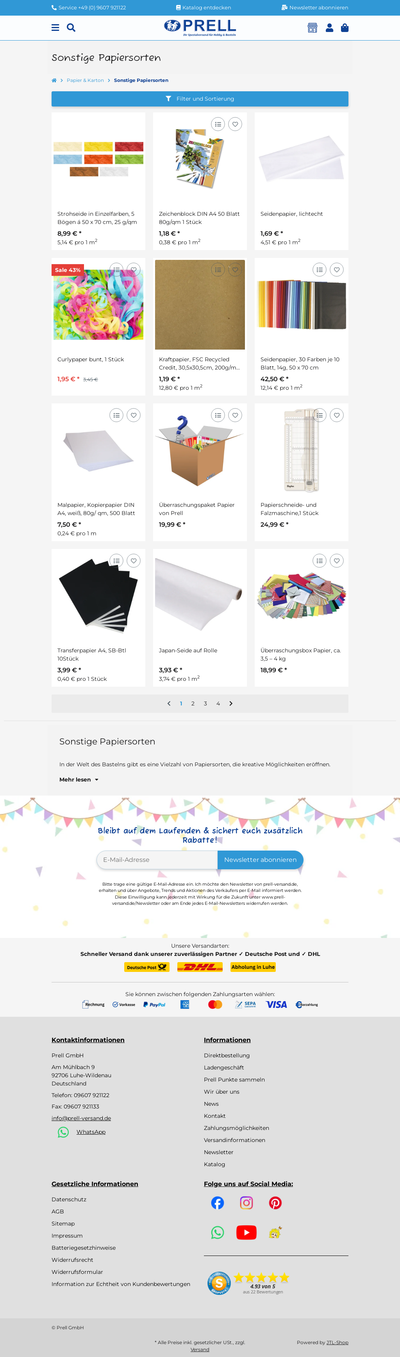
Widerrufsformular (77, 1271)
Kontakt (215, 1115)
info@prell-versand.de (81, 1118)
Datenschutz (69, 1199)
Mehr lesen (78, 779)
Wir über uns (221, 1091)
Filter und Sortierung (200, 98)
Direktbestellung (227, 1055)
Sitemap (63, 1223)
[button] (329, 27)
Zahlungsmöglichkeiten (236, 1127)
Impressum (67, 1235)
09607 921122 (91, 1095)
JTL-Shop (337, 1342)
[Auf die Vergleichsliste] (218, 124)
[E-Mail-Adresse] (157, 860)
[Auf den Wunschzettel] (235, 124)
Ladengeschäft (224, 1067)
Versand (200, 1349)
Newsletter (219, 1152)
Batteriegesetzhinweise (84, 1247)
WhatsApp (91, 1131)
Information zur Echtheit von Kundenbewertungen (121, 1284)
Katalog (214, 1164)
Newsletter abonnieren (260, 859)
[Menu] (55, 27)
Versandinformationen (234, 1140)
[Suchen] (71, 27)
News (211, 1103)
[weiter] (231, 703)
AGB (58, 1211)
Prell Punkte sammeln (234, 1079)
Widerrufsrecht (72, 1259)
